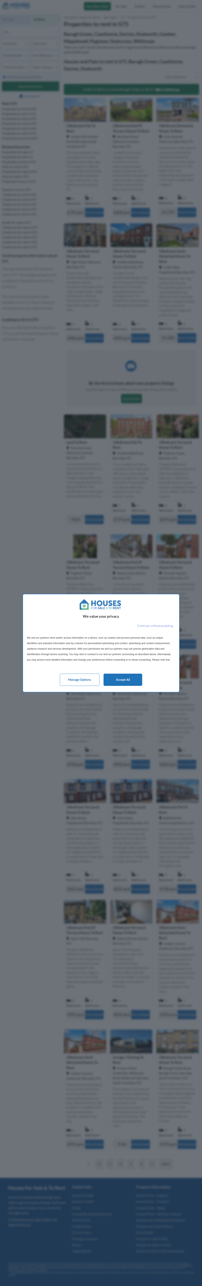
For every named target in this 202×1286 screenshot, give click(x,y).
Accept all (123, 679)
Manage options (79, 679)
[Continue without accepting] (155, 626)
